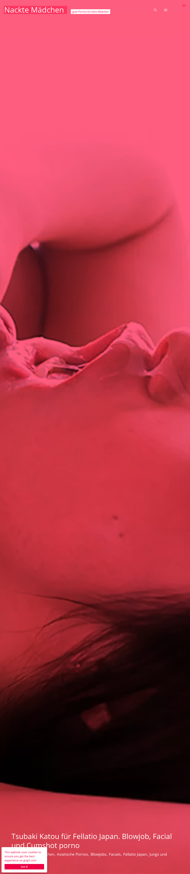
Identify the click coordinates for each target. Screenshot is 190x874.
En (184, 5)
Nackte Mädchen (34, 10)
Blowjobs (98, 854)
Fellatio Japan (135, 854)
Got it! (24, 866)
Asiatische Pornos (72, 854)
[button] (155, 10)
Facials (115, 854)
